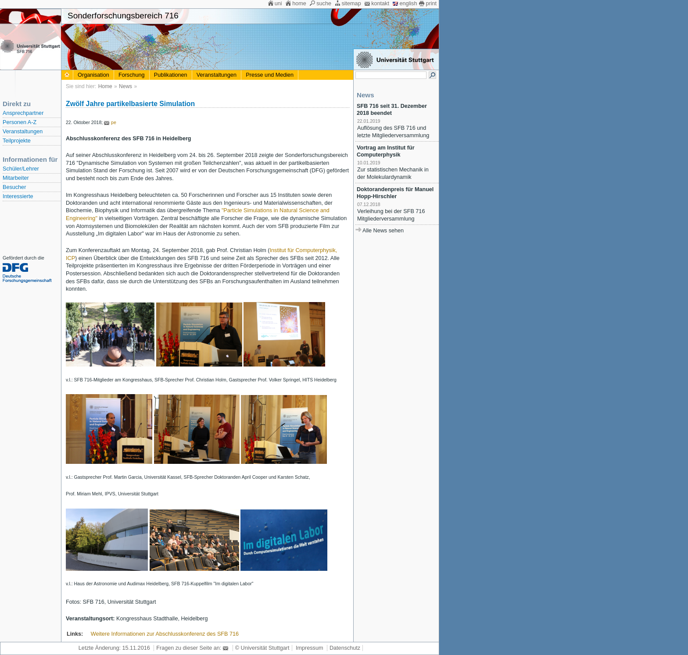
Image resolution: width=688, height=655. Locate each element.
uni (278, 3)
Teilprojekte (17, 141)
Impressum (309, 648)
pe (113, 122)
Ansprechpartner (23, 113)
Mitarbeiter (16, 178)
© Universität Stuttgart (262, 648)
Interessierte (18, 196)
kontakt (380, 3)
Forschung (131, 75)
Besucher (14, 187)
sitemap (351, 3)
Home (105, 86)
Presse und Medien (270, 75)
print (431, 3)
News (125, 86)
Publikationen (170, 75)
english (408, 3)
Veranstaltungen (23, 131)
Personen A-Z (19, 122)
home (299, 3)
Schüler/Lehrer (21, 169)
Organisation (93, 75)
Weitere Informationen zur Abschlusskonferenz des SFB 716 (165, 634)
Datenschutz (345, 648)
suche (323, 3)
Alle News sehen (383, 231)
